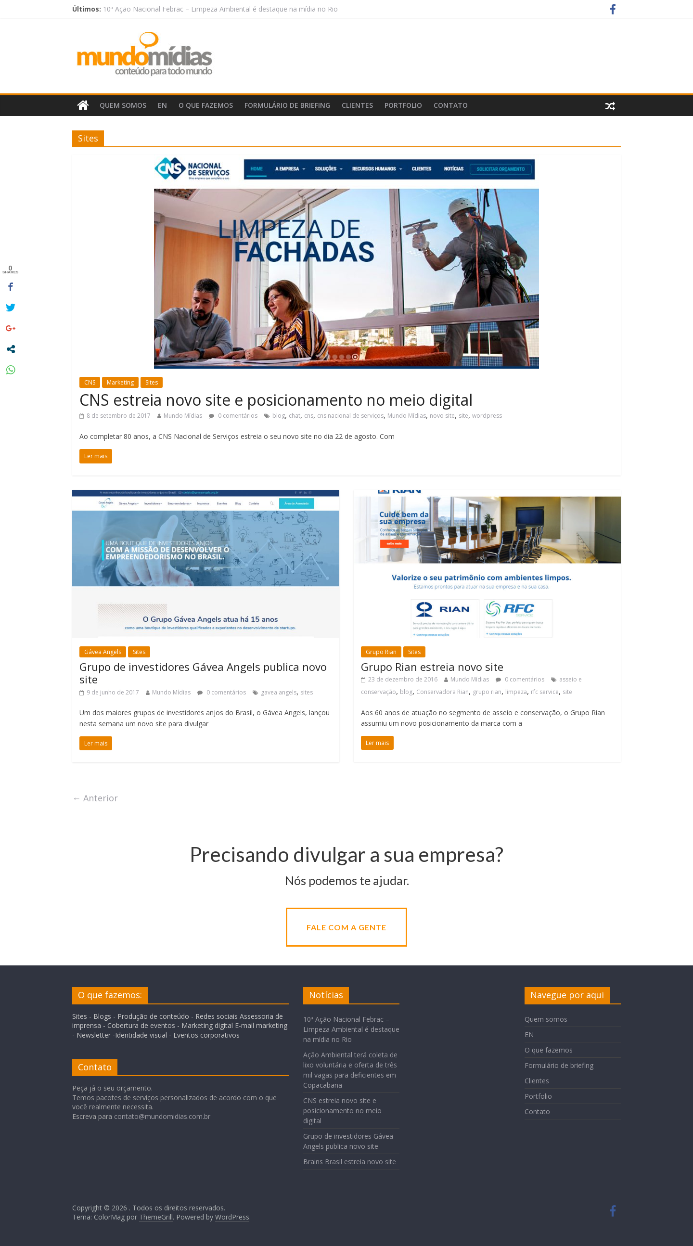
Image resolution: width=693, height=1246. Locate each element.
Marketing (120, 382)
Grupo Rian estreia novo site (432, 666)
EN (162, 105)
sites (306, 692)
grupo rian (487, 692)
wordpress (487, 415)
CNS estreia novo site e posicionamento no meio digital (276, 399)
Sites (151, 382)
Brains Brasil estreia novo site (349, 1161)
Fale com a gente (346, 927)
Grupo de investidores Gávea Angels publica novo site (203, 672)
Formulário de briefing (287, 105)
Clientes (357, 105)
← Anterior (95, 798)
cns (308, 415)
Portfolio (403, 105)
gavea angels (278, 692)
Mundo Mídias (183, 415)
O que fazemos (206, 105)
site (463, 415)
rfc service (545, 692)
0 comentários (233, 415)
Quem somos (123, 105)
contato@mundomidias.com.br (162, 1116)
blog (278, 415)
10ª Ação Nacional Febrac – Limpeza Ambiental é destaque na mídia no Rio (220, 8)
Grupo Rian (381, 652)
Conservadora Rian (442, 692)
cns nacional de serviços (350, 415)
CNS (89, 382)
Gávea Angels (102, 652)
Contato (451, 105)
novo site (442, 415)
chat (294, 415)
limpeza (516, 692)
